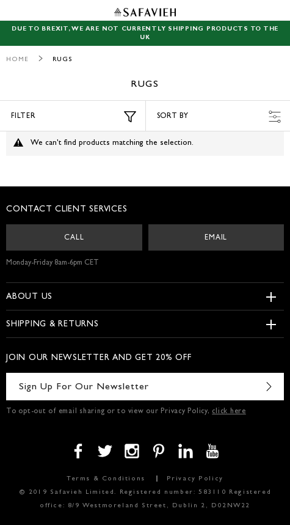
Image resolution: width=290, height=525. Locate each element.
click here (229, 412)
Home (17, 59)
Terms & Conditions (106, 478)
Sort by (219, 117)
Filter (73, 117)
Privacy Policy (195, 478)
